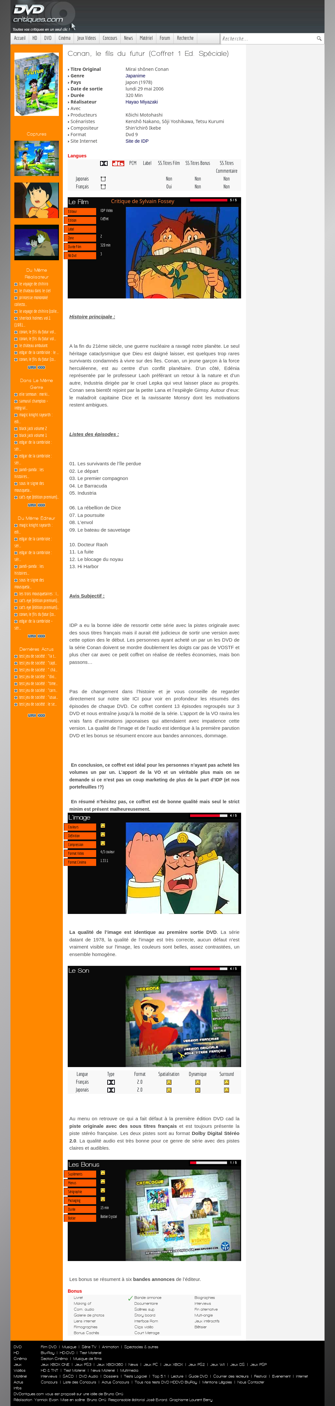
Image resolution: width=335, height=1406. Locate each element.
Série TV (89, 1347)
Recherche (185, 38)
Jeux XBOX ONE (55, 1364)
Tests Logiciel (135, 1376)
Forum (165, 38)
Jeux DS (237, 1364)
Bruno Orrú (96, 1400)
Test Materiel (90, 1353)
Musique (69, 1347)
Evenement (281, 1376)
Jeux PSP (258, 1364)
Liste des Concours (79, 1382)
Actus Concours (115, 1382)
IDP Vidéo (106, 210)
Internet (302, 1376)
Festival (260, 1376)
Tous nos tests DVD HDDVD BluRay (166, 1382)
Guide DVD (198, 1376)
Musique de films (87, 1359)
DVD (48, 38)
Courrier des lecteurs (231, 1376)
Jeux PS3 (83, 1364)
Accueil (20, 38)
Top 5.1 (159, 1376)
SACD (68, 1376)
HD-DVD (67, 1353)
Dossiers (111, 1376)
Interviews (49, 1376)
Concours (110, 38)
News (128, 38)
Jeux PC (151, 1364)
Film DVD (49, 1347)
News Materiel (103, 1370)
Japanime (136, 75)
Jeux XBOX (173, 1364)
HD (34, 38)
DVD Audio (88, 1376)
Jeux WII (217, 1364)
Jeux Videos (86, 38)
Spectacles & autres (141, 1347)
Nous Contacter (250, 1382)
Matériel (146, 38)
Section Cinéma (54, 1359)
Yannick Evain (46, 1400)
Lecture (177, 1376)
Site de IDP (137, 141)
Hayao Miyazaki (142, 101)
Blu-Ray (47, 1353)
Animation (110, 1347)
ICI (135, 698)
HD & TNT (49, 1370)
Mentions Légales (217, 1382)
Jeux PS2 (196, 1364)
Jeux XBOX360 (110, 1364)
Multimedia (129, 1370)
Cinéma (64, 38)
